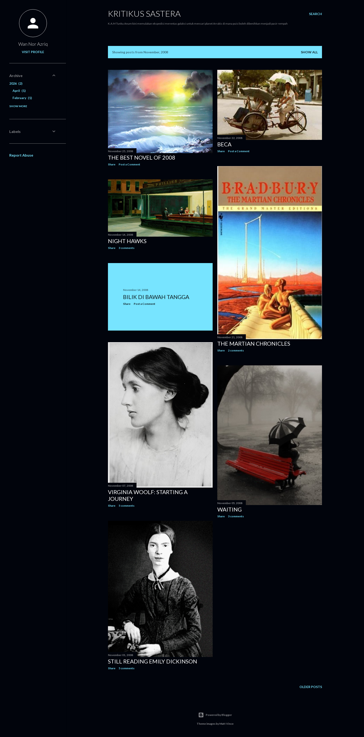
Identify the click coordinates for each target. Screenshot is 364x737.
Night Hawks (127, 241)
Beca (224, 144)
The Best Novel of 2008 (141, 157)
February (22, 98)
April (19, 91)
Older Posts (310, 687)
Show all (309, 52)
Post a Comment (129, 164)
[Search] (315, 13)
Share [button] (111, 164)
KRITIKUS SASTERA (144, 13)
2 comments (236, 350)
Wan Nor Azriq (33, 44)
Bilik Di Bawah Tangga (156, 296)
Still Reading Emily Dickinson (152, 661)
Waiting (229, 509)
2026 (16, 83)
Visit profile (33, 52)
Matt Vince (226, 723)
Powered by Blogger (215, 715)
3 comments (126, 248)
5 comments (126, 505)
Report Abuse (21, 155)
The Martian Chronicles (253, 343)
